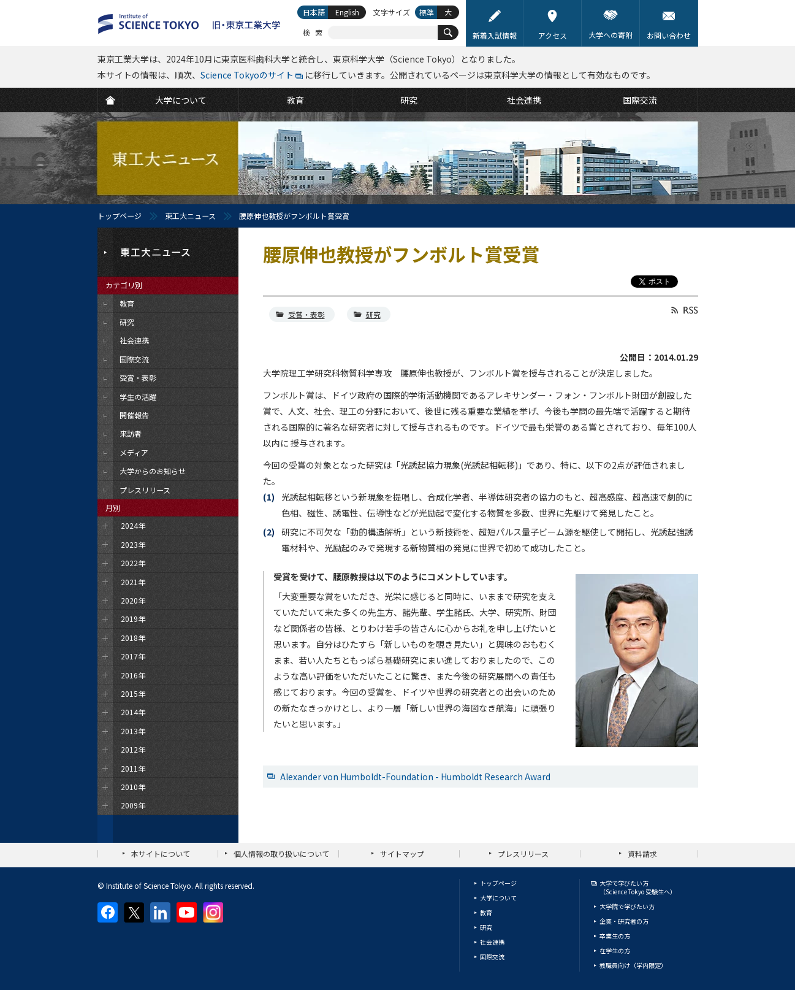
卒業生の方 (614, 935)
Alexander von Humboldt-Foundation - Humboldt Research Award (415, 776)
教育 (486, 912)
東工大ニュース (190, 215)
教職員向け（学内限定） (633, 965)
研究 (373, 314)
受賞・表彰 (306, 314)
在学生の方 (614, 950)
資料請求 (642, 853)
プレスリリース (523, 853)
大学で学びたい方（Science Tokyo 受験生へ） (637, 887)
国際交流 (492, 956)
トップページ (119, 215)
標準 (426, 12)
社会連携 (492, 941)
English (347, 12)
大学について (498, 897)
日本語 (314, 12)
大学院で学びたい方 (627, 906)
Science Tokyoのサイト (247, 75)
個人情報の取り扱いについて (281, 853)
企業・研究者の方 (624, 921)
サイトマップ (402, 853)
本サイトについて (160, 853)
